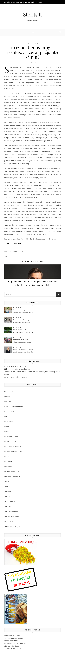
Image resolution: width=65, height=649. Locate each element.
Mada (6, 426)
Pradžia (7, 2)
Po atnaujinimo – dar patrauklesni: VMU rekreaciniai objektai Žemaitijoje (23, 331)
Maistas (7, 431)
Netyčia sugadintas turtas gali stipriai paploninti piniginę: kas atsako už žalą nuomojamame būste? (23, 351)
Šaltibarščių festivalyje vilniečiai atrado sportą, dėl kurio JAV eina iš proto (22, 341)
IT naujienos (9, 411)
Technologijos (9, 501)
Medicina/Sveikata (11, 436)
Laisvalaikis (32, 43)
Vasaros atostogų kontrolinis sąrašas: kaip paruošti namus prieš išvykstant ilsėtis (23, 311)
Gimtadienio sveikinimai (13, 638)
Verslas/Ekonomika (11, 516)
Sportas (7, 486)
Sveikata (7, 491)
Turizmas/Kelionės (11, 511)
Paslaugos (8, 466)
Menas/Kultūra (10, 441)
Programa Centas (11, 641)
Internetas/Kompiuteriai (13, 406)
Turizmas (7, 506)
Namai (6, 456)
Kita (5, 416)
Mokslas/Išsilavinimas (12, 446)
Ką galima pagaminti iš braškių (16, 366)
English (7, 396)
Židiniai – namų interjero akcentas (17, 369)
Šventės (7, 496)
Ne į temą (8, 461)
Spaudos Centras (17, 251)
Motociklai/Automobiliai (13, 451)
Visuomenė (8, 521)
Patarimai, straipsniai (12, 635)
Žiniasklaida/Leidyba (12, 526)
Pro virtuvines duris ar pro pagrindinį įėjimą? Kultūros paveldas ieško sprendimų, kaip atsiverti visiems (22, 321)
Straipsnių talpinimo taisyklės (23, 2)
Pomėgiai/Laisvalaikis (12, 476)
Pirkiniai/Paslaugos (11, 471)
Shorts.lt (32, 14)
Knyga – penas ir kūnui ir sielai (15, 377)
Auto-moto (8, 391)
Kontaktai (39, 2)
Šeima (6, 481)
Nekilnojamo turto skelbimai (15, 643)
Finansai (7, 401)
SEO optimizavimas (11, 646)
